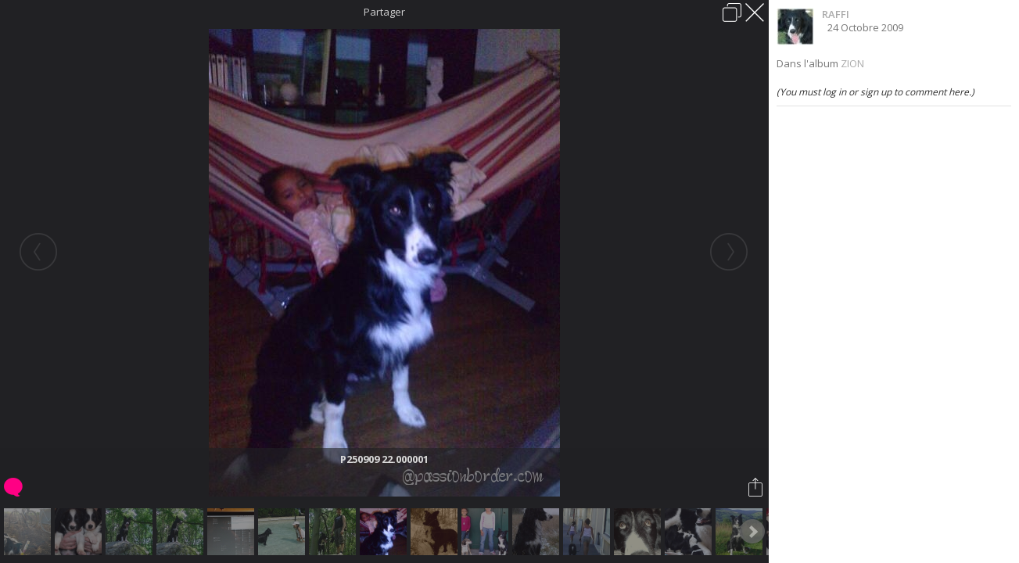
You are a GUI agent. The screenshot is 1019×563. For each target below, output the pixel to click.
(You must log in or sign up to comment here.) (875, 92)
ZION (852, 63)
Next (752, 531)
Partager (384, 12)
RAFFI (835, 14)
